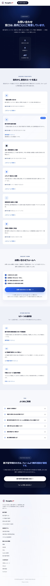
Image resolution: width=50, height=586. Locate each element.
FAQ (4, 550)
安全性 (4, 547)
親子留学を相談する (22, 3)
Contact (5, 571)
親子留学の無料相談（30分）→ (25, 479)
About (4, 566)
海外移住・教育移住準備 (8, 534)
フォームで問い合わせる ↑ (25, 485)
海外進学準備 (6, 531)
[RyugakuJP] (7, 3)
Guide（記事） (6, 553)
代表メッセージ (6, 563)
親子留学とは (6, 515)
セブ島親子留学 (6, 518)
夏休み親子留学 (6, 521)
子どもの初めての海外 (8, 524)
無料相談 (5, 569)
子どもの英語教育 (7, 537)
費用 (4, 544)
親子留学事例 (6, 556)
